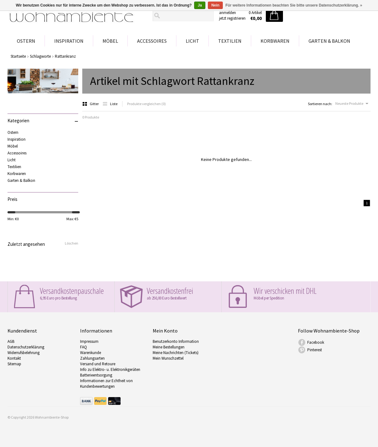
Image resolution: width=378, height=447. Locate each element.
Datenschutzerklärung (25, 347)
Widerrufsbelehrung (23, 352)
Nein (215, 5)
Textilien (230, 41)
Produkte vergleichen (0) (146, 103)
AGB (10, 341)
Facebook (315, 342)
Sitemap (14, 364)
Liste (110, 103)
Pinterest (314, 349)
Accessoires (152, 41)
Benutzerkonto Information (176, 341)
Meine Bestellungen (168, 347)
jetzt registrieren (232, 18)
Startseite (18, 56)
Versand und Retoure (97, 364)
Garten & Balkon (329, 41)
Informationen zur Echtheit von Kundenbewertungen (106, 383)
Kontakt (14, 358)
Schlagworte (40, 56)
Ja (200, 5)
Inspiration (69, 41)
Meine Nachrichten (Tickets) (176, 352)
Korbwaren (275, 41)
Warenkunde (90, 352)
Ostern (26, 41)
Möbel (110, 41)
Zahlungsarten (92, 358)
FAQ (83, 347)
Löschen (71, 243)
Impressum (89, 341)
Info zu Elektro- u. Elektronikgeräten (110, 369)
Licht (192, 41)
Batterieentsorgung (96, 375)
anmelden (227, 12)
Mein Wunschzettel (168, 358)
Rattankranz (65, 56)
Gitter (90, 103)
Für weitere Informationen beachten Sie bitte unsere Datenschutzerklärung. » (294, 5)
